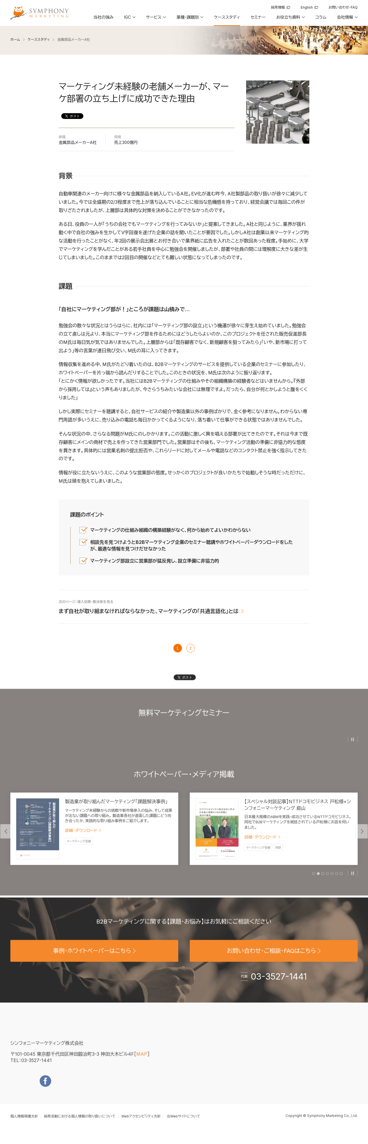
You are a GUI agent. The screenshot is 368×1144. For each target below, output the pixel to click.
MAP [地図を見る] (141, 1063)
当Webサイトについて (183, 1125)
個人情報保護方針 (24, 1125)
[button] (129, 19)
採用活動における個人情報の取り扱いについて (79, 1125)
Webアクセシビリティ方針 (141, 1125)
